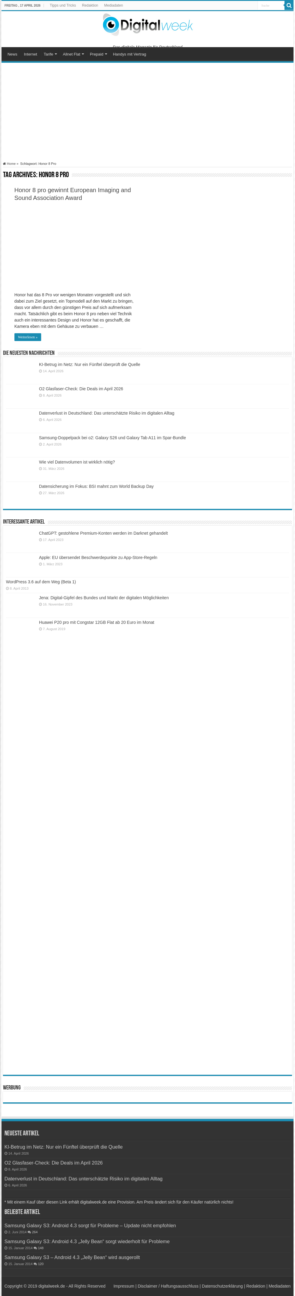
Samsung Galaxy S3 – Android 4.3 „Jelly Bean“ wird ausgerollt (72, 1257)
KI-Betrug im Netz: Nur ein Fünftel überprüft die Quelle (89, 364)
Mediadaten (113, 5)
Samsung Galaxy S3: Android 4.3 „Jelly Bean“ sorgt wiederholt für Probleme (87, 1241)
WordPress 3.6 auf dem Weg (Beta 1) (41, 581)
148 (41, 1248)
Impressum (124, 1286)
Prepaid (96, 54)
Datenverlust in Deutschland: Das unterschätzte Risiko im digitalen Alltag (107, 413)
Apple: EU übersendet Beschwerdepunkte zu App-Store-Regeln (98, 557)
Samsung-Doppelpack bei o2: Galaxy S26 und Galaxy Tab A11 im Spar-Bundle (112, 437)
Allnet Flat (71, 54)
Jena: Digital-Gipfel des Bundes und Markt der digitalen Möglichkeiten (104, 597)
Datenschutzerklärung (222, 1286)
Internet (30, 54)
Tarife (48, 54)
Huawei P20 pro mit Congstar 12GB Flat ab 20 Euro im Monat (96, 622)
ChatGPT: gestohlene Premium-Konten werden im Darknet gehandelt (103, 533)
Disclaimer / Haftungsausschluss (168, 1286)
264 (35, 1232)
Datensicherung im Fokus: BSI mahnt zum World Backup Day (96, 486)
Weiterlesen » (28, 337)
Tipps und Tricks (63, 5)
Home (9, 163)
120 (41, 1264)
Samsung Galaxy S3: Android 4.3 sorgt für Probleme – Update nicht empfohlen (90, 1225)
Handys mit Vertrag (129, 54)
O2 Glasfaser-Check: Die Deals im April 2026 (81, 388)
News (12, 54)
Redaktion (90, 5)
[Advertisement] (147, 112)
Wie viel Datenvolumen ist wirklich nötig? (77, 462)
